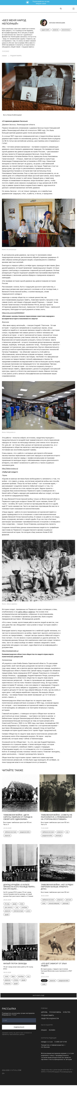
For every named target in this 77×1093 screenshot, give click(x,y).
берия (13, 984)
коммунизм (8, 991)
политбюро (25, 913)
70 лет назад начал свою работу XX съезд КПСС (19, 975)
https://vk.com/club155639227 (13, 313)
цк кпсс (29, 917)
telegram (44, 1038)
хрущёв (7, 920)
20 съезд (7, 909)
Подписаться (19, 1035)
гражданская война (25, 833)
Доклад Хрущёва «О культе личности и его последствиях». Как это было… (17, 891)
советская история (19, 917)
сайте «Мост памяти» (26, 612)
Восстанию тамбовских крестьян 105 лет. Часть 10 (55, 825)
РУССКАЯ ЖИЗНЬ (55, 1020)
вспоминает (22, 675)
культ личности (9, 913)
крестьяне (45, 907)
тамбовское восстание (11, 833)
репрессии (55, 30)
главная (4, 55)
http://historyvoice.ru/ (10, 468)
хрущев (15, 909)
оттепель (16, 988)
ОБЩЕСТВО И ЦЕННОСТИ (50, 1026)
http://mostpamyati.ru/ (10, 651)
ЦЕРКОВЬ (44, 1020)
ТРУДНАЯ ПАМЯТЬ (15, 55)
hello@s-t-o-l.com (47, 1049)
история (45, 988)
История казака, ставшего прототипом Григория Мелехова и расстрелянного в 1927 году (57, 978)
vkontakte (52, 1038)
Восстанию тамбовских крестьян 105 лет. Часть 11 (18, 825)
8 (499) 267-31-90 (61, 1049)
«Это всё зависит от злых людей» (54, 972)
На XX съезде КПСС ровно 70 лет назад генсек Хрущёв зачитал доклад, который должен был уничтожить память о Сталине (19, 899)
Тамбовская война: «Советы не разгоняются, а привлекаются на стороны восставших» (57, 818)
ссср (68, 833)
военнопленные (66, 30)
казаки (44, 992)
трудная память (45, 30)
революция (59, 837)
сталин (22, 909)
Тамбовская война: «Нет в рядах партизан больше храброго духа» (54, 890)
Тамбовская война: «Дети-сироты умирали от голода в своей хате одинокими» (18, 818)
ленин (52, 907)
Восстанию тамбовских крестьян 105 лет (55, 895)
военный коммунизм (63, 907)
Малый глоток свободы (15, 971)
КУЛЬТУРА (66, 1020)
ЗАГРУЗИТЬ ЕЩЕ (38, 1003)
